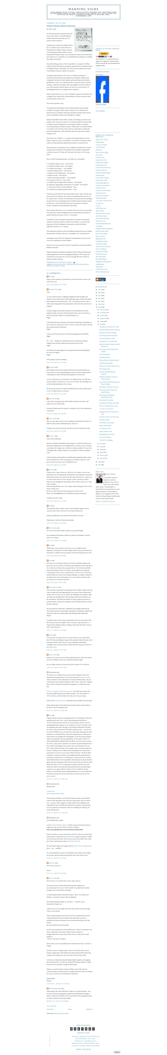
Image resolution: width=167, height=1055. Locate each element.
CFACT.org (99, 155)
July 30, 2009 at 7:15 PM (56, 540)
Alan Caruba (52, 398)
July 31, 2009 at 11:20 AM (57, 813)
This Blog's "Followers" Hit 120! (109, 387)
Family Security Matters (103, 185)
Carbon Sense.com (101, 165)
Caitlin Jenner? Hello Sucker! (86, 1046)
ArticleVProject (100, 147)
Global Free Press (101, 193)
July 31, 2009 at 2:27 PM (56, 858)
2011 (99, 301)
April (101, 449)
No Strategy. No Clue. (86, 1038)
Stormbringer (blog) (101, 241)
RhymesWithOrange (55, 988)
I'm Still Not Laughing (105, 440)
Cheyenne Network (101, 170)
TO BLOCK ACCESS (73, 841)
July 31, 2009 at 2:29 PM (56, 873)
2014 (99, 292)
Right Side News (101, 239)
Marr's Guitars (100, 211)
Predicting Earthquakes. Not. (86, 1043)
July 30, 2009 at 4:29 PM (56, 413)
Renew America (100, 236)
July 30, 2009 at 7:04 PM (56, 523)
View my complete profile (105, 501)
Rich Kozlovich (53, 289)
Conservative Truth (101, 180)
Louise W (52, 436)
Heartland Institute (101, 198)
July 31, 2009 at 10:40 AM (57, 779)
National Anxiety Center (103, 213)
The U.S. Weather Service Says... (109, 406)
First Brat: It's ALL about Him (108, 341)
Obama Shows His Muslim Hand (109, 360)
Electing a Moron (104, 420)
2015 (99, 290)
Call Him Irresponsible (106, 363)
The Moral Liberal (101, 254)
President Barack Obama (56, 266)
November (103, 312)
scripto (51, 635)
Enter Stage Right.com (102, 183)
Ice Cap (98, 206)
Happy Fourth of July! (105, 431)
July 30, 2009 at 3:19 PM (56, 394)
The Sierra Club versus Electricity (109, 417)
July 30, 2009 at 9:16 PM (56, 582)
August (102, 321)
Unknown (52, 367)
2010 (99, 304)
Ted (50, 506)
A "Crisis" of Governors (106, 409)
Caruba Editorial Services (103, 167)
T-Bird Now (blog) (101, 244)
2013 (99, 295)
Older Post (89, 1009)
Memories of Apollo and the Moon (109, 366)
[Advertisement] (107, 32)
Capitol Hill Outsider (102, 162)
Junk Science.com (101, 208)
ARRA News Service (102, 139)
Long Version (51, 791)
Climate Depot (100, 175)
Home (70, 1009)
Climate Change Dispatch (103, 173)
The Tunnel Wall (100, 256)
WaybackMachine (69, 836)
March (102, 452)
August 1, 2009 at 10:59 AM (58, 983)
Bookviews (99, 150)
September (103, 318)
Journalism (70, 264)
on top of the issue (60, 700)
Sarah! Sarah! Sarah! (105, 425)
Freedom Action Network (103, 190)
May (101, 446)
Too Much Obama (104, 357)
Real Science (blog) (101, 234)
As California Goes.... (105, 428)
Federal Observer (101, 188)
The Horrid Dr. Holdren (106, 400)
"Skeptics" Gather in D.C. (85, 1041)
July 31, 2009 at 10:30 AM (57, 710)
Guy (50, 560)
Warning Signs (83, 9)
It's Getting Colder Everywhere (108, 335)
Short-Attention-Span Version (55, 793)
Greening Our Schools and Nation (109, 403)
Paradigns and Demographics (104, 228)
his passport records (84, 677)
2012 (99, 298)
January (102, 458)
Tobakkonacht (100, 264)
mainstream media (82, 264)
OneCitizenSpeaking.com (103, 223)
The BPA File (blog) (101, 251)
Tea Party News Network (103, 246)
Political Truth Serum (102, 231)
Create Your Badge (101, 104)
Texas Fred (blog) (101, 249)
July (101, 324)
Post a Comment (51, 1006)
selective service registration (81, 846)
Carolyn (51, 470)
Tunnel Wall (99, 267)
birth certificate (59, 264)
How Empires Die (104, 369)
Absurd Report (100, 142)
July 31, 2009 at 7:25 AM (56, 650)
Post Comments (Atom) (62, 1013)
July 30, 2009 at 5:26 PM (56, 501)
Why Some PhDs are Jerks (107, 338)
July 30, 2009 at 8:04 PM (56, 555)
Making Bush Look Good (106, 434)
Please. (55, 647)
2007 (99, 465)
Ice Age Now (99, 203)
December (103, 310)
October (102, 315)
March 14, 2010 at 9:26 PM (57, 1001)
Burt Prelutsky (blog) (102, 152)
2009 (99, 307)
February (102, 455)
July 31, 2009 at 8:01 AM (56, 667)
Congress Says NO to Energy (107, 332)
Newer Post (50, 1009)
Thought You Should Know (104, 261)
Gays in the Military (105, 437)
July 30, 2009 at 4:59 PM (56, 465)
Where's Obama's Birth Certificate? (109, 330)
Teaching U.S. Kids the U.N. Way (109, 327)
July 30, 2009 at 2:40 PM (56, 362)
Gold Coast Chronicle (102, 195)
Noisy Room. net (101, 221)
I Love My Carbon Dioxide (104, 200)
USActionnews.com (101, 269)
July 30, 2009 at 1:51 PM (56, 284)
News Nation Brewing (102, 218)
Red (50, 276)
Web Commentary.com (102, 272)
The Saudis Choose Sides (106, 422)
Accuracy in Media (101, 145)
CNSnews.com (100, 157)
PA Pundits (99, 226)
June (101, 443)
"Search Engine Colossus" (59, 825)
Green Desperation (104, 354)
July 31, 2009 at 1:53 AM (56, 630)
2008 (99, 462)
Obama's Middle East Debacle (85, 1036)
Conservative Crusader (102, 178)
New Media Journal (101, 216)
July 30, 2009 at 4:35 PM (56, 431)
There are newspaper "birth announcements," (60, 691)
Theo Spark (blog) (101, 259)
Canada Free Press (101, 160)
